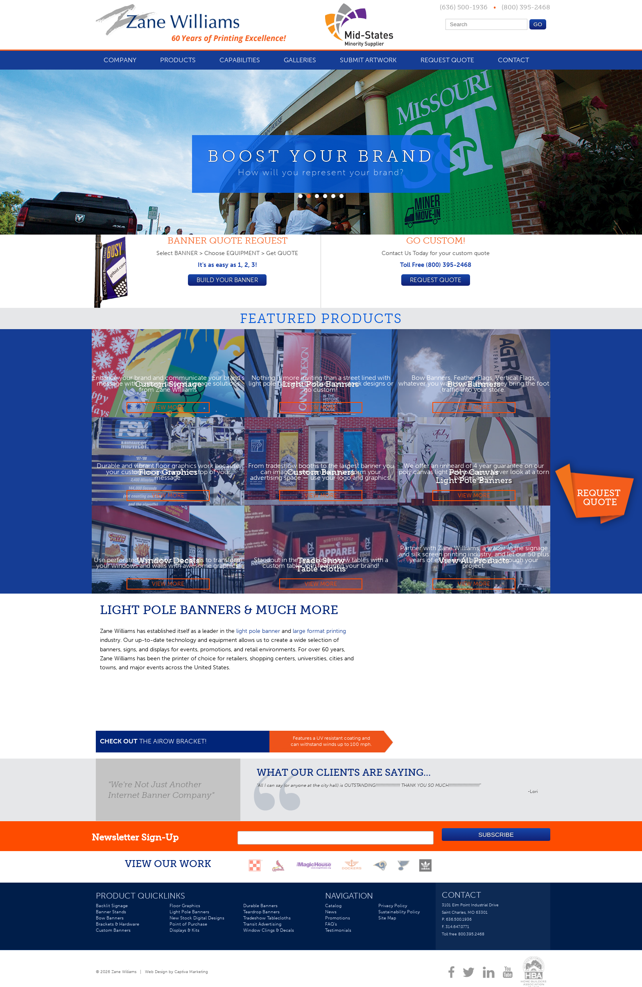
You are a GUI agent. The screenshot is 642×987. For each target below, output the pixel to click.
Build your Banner (227, 280)
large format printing (319, 631)
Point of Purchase (188, 928)
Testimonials (338, 934)
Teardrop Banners (261, 916)
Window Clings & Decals (268, 934)
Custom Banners (113, 934)
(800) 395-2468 (525, 7)
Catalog (333, 909)
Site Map (387, 922)
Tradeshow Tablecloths (267, 922)
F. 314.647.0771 (455, 930)
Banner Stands (111, 916)
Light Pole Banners (189, 916)
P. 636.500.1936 (457, 923)
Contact (513, 60)
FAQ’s (331, 928)
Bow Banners (110, 922)
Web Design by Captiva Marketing (176, 975)
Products (178, 60)
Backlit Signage (112, 909)
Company (120, 60)
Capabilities (239, 60)
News (331, 916)
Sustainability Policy (399, 916)
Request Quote (600, 496)
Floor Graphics (185, 909)
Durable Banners (260, 909)
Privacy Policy (392, 909)
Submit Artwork (368, 60)
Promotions (337, 922)
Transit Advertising (262, 928)
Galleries (300, 60)
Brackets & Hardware (117, 928)
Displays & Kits (184, 934)
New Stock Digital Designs (197, 922)
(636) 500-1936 (464, 7)
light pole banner (258, 631)
